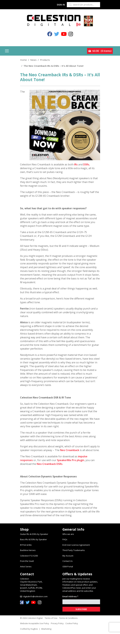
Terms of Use (51, 618)
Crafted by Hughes (29, 628)
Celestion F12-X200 (29, 555)
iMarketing (46, 628)
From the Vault (27, 561)
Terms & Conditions (68, 618)
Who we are (68, 534)
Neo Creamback (69, 450)
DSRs (86, 164)
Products (45, 59)
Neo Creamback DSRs (49, 464)
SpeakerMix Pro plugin (70, 460)
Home (23, 59)
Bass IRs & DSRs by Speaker (33, 539)
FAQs (64, 539)
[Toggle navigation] (7, 51)
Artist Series (26, 566)
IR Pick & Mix (26, 544)
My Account (67, 555)
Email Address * (70, 596)
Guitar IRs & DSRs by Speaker (34, 534)
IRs (76, 164)
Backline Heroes (28, 550)
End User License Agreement (76, 544)
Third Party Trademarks (73, 550)
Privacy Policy (57, 623)
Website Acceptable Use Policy (34, 623)
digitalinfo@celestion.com (35, 596)
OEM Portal (67, 566)
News (33, 59)
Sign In (61, 4)
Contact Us (67, 561)
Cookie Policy (71, 623)
